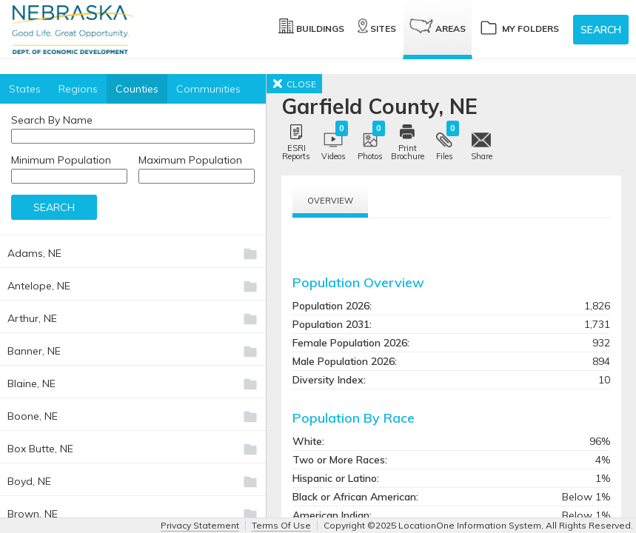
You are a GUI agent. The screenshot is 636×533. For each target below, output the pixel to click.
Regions (78, 88)
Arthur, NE (32, 318)
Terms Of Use (281, 525)
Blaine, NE (31, 383)
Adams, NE (34, 253)
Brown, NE (32, 513)
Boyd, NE (29, 481)
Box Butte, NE (40, 448)
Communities (208, 88)
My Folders (519, 27)
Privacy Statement (200, 525)
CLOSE (294, 84)
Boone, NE (32, 416)
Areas (437, 26)
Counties (137, 88)
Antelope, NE (38, 285)
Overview (330, 200)
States (25, 88)
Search (600, 29)
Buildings (311, 26)
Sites (377, 26)
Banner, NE (34, 351)
